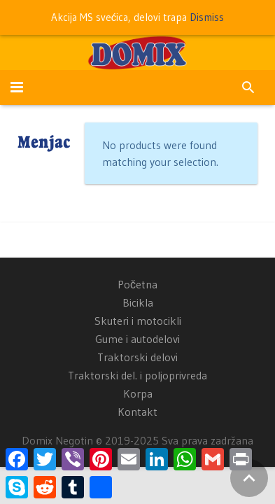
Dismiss (207, 17)
